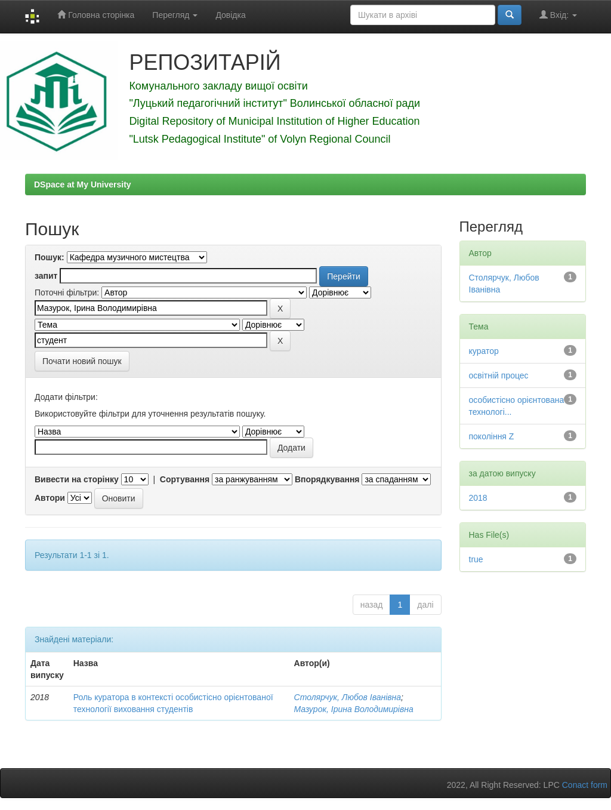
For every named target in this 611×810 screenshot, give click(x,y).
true (476, 559)
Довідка (230, 15)
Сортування (184, 479)
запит (46, 276)
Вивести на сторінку (77, 479)
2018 (478, 498)
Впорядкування (327, 479)
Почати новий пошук (82, 361)
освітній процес (499, 375)
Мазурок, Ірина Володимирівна (353, 709)
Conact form (584, 785)
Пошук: (49, 257)
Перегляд (175, 15)
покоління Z (491, 436)
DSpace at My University (82, 184)
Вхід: (558, 15)
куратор (484, 351)
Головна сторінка (95, 15)
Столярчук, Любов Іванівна (348, 697)
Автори (50, 498)
